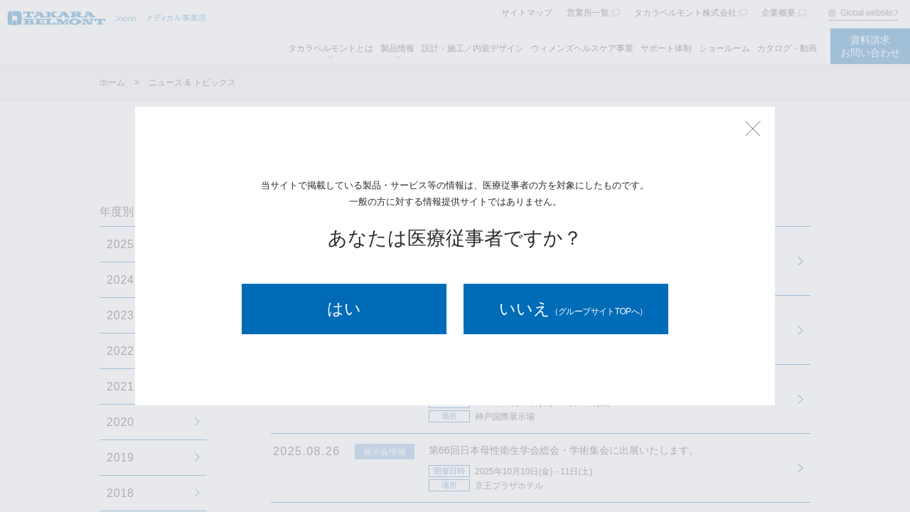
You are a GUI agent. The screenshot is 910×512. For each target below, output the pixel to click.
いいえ (573, 308)
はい (344, 308)
